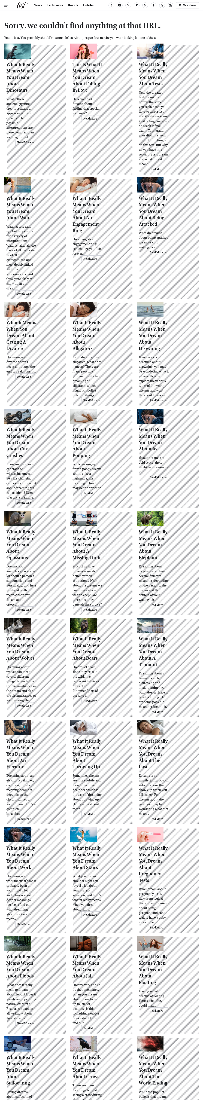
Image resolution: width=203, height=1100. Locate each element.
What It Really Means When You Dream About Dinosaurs (34, 89)
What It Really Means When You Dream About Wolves (34, 597)
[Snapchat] (153, 5)
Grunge (89, 1075)
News (38, 5)
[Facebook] (111, 5)
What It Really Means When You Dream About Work (34, 788)
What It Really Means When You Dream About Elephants (167, 501)
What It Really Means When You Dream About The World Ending (167, 980)
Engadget (20, 1075)
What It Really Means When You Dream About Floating (167, 884)
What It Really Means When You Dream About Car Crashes (34, 405)
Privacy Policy (115, 1051)
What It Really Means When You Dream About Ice (167, 405)
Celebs (88, 5)
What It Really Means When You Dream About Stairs (100, 788)
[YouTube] (120, 5)
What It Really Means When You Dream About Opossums (34, 501)
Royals (73, 5)
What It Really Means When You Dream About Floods (34, 884)
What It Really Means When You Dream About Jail (100, 884)
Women (162, 1075)
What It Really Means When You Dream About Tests (167, 89)
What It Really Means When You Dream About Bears (100, 597)
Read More (52, 150)
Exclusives (55, 5)
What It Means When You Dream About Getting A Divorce (35, 309)
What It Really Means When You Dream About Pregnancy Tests (167, 788)
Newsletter (187, 5)
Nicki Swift (146, 1075)
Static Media (81, 1058)
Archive (96, 1051)
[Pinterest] (145, 5)
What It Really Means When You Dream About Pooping (100, 405)
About (82, 1051)
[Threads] (162, 5)
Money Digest (127, 1075)
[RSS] (170, 5)
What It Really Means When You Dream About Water (34, 203)
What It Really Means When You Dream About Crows (100, 980)
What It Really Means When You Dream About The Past (167, 692)
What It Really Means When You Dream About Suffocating (34, 980)
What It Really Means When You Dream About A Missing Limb (100, 501)
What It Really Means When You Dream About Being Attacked (167, 203)
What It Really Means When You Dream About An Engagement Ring (100, 203)
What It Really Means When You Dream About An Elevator (34, 692)
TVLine (49, 1075)
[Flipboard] (137, 5)
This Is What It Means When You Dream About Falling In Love (100, 89)
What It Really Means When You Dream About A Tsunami (167, 597)
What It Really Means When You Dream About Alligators (100, 309)
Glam (76, 1075)
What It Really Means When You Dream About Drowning (167, 309)
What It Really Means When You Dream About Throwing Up (100, 692)
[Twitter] (128, 5)
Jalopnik (35, 1075)
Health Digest (106, 1075)
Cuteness (63, 1075)
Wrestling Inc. (180, 1075)
